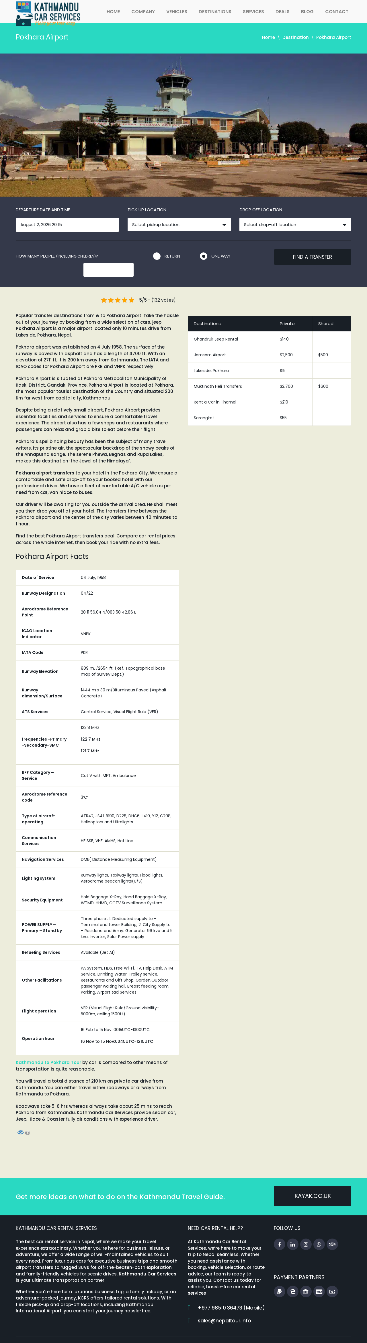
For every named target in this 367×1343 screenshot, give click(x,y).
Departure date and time (43, 210)
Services (253, 11)
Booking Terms (297, 1333)
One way (221, 256)
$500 (323, 343)
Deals (283, 11)
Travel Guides (240, 1333)
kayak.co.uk (312, 1184)
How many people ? (57, 256)
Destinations (215, 11)
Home (113, 11)
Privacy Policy (336, 1333)
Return (172, 256)
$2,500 (286, 343)
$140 (284, 327)
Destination (295, 37)
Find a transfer (312, 257)
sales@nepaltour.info (224, 1308)
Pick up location (147, 210)
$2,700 (286, 374)
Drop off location (261, 210)
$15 (283, 358)
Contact (336, 11)
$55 (283, 406)
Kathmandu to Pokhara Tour (48, 1050)
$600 (323, 374)
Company (143, 11)
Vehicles (176, 11)
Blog (307, 11)
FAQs (268, 1333)
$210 (284, 390)
